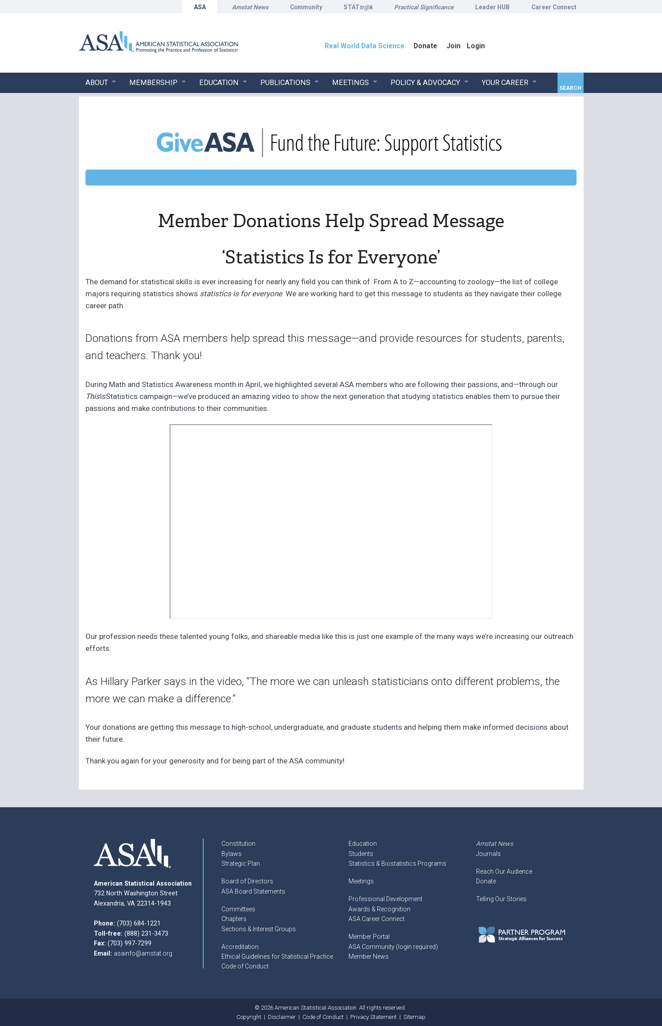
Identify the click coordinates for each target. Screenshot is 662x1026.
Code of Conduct (245, 966)
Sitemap (414, 1017)
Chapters (234, 918)
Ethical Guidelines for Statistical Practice (277, 956)
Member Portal (369, 936)
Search (570, 88)
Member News (368, 956)
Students (360, 853)
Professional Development (385, 898)
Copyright (248, 1017)
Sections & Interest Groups (258, 929)
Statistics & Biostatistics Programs (397, 863)
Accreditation (240, 946)
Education (362, 843)
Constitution (238, 843)
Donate (486, 881)
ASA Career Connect (376, 918)
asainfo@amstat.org (143, 953)
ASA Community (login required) (393, 946)
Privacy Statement (373, 1017)
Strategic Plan (240, 863)
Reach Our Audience (504, 871)
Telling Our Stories (501, 898)
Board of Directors (247, 881)
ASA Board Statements (253, 891)
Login (476, 46)
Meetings (361, 881)
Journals (488, 853)
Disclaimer (282, 1017)
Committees (238, 909)
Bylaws (231, 853)
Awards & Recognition (379, 909)
